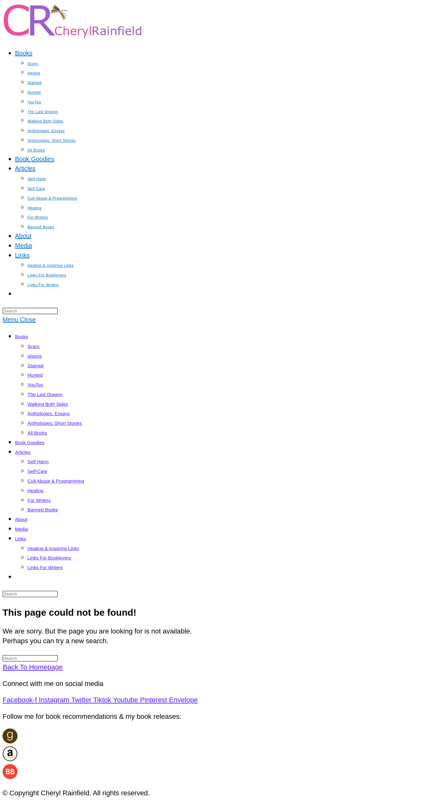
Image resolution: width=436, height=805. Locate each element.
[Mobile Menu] (19, 319)
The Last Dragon (45, 394)
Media (21, 529)
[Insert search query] (30, 311)
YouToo (35, 384)
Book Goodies (29, 442)
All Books (37, 432)
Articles (22, 452)
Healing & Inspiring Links (53, 548)
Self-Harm (38, 461)
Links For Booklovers (49, 557)
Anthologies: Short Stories (55, 423)
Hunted (35, 375)
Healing (35, 490)
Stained (35, 365)
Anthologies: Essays (49, 413)
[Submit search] (62, 595)
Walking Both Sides (48, 404)
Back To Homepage (33, 667)
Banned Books (43, 509)
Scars (33, 346)
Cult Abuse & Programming (56, 481)
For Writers (39, 500)
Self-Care (37, 471)
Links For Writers (45, 567)
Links (20, 538)
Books (21, 336)
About (21, 519)
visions (35, 356)
